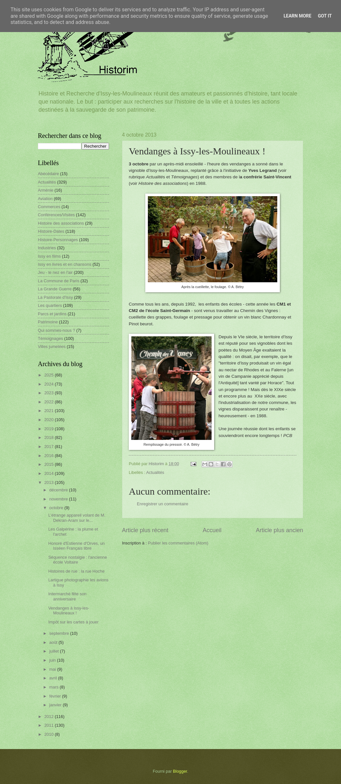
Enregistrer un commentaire (162, 503)
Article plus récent (145, 530)
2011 (49, 725)
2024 (49, 384)
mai (53, 669)
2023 (49, 392)
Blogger (180, 771)
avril (53, 678)
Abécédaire (48, 173)
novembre (59, 499)
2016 (49, 455)
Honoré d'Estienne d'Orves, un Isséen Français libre (76, 546)
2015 (49, 464)
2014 (49, 473)
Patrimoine (48, 321)
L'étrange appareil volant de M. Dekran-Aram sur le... (76, 517)
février (55, 696)
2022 (49, 401)
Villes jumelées (52, 346)
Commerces (49, 206)
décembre (59, 489)
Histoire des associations (61, 223)
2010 (49, 734)
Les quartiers (50, 305)
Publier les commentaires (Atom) (178, 543)
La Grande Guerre (55, 288)
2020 (49, 419)
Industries (47, 247)
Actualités (155, 472)
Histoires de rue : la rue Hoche (76, 571)
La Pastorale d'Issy (55, 297)
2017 (49, 446)
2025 (49, 375)
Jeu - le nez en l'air (55, 272)
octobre (56, 507)
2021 (49, 410)
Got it (325, 15)
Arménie (45, 190)
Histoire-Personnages (58, 239)
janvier (56, 704)
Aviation (45, 198)
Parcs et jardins (52, 313)
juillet (54, 651)
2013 (49, 482)
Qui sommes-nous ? (56, 330)
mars (54, 687)
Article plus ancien (279, 530)
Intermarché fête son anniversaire (67, 596)
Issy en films (49, 256)
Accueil (212, 530)
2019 (49, 428)
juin (53, 660)
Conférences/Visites (56, 214)
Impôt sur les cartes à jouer (73, 622)
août (54, 642)
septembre (59, 633)
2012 (49, 716)
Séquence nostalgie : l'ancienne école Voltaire (77, 560)
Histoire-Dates (51, 231)
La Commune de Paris (58, 280)
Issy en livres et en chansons (64, 264)
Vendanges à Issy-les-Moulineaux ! (68, 610)
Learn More (297, 15)
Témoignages (50, 338)
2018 (49, 437)
